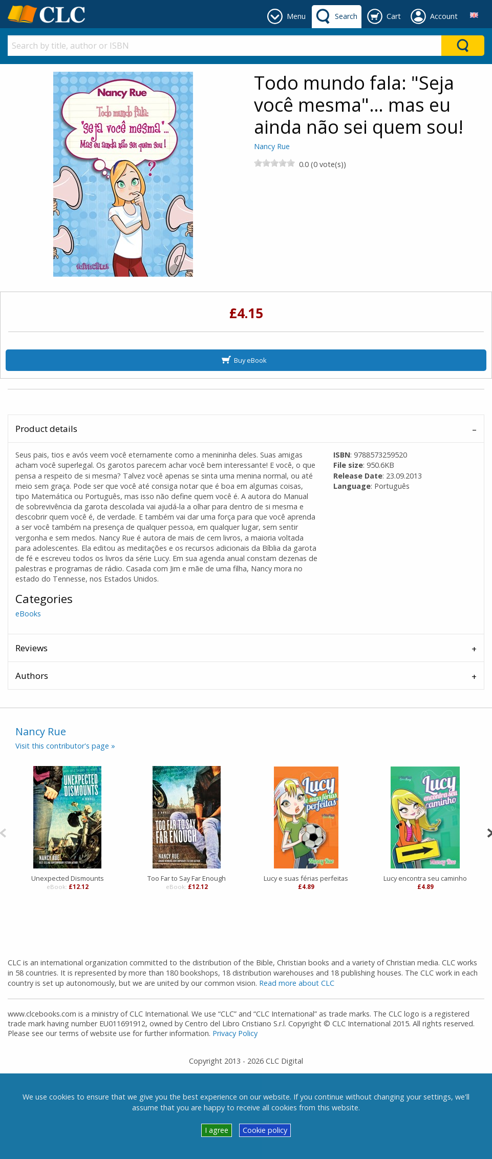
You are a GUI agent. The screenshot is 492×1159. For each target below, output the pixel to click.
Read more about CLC (296, 983)
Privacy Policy (235, 1033)
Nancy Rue (272, 146)
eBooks (28, 613)
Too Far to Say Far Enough (186, 878)
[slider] (274, 163)
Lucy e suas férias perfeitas (306, 878)
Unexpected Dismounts (67, 878)
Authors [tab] (31, 675)
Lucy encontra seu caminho (425, 878)
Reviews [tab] (31, 648)
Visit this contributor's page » (65, 746)
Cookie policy (265, 1130)
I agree (216, 1130)
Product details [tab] (46, 428)
